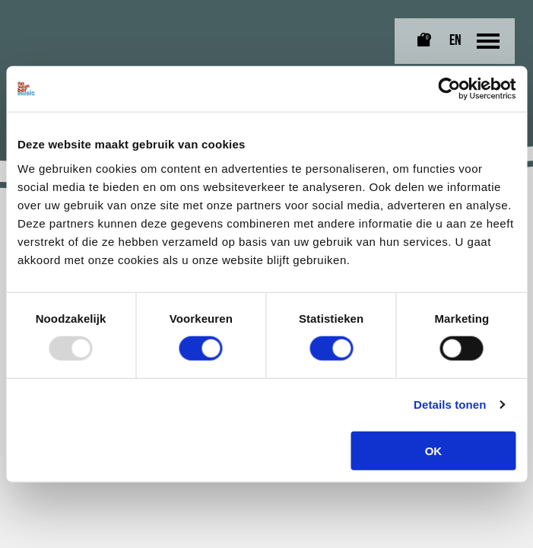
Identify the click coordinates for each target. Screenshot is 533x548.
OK (434, 450)
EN (455, 41)
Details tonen (450, 404)
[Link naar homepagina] (48, 23)
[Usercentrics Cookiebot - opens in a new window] (449, 89)
